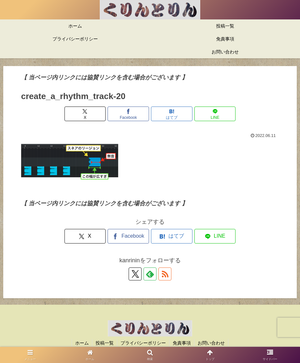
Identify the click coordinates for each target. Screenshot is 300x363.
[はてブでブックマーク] (171, 114)
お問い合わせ (211, 343)
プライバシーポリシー (143, 343)
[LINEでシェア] (215, 114)
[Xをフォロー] (135, 273)
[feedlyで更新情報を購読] (150, 273)
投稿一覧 (105, 343)
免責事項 (182, 343)
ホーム (82, 343)
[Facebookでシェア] (128, 114)
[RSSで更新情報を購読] (164, 273)
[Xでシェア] (85, 114)
